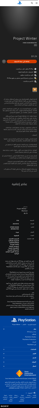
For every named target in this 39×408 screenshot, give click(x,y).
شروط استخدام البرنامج (5, 397)
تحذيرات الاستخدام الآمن (28, 294)
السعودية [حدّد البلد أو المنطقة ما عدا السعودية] (30, 393)
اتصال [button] (19, 366)
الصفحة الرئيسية (32, 324)
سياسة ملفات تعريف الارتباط (10, 398)
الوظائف (34, 334)
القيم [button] (19, 354)
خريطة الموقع (15, 396)
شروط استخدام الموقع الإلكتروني (21, 398)
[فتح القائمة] (36, 3)
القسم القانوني (34, 396)
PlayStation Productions (29, 339)
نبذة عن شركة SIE (31, 332)
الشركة (34, 342)
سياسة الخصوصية (28, 396)
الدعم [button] (19, 358)
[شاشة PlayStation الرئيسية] (19, 3)
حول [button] (19, 329)
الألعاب (24, 324)
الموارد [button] (19, 362)
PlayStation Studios (30, 337)
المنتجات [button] (19, 349)
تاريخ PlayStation (31, 344)
